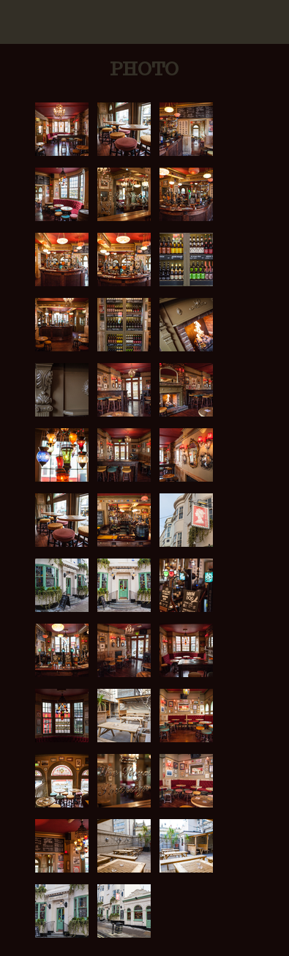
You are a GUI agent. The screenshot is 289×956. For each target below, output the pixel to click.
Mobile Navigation (22, 22)
